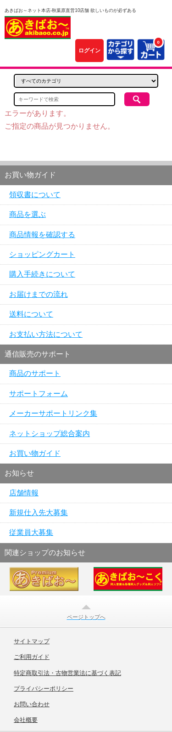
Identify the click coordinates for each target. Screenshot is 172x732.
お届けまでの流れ (38, 294)
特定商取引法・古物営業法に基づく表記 (67, 673)
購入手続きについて (42, 274)
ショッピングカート (42, 254)
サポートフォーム (38, 393)
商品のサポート (35, 373)
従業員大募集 (31, 532)
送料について (31, 314)
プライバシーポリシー (43, 689)
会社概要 (26, 720)
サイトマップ (32, 641)
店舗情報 (24, 493)
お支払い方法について (46, 334)
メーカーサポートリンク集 (53, 413)
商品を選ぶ (27, 214)
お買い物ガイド (35, 453)
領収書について (35, 195)
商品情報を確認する (42, 234)
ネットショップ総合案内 (49, 433)
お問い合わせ (32, 704)
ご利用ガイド (32, 657)
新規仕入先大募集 (38, 512)
